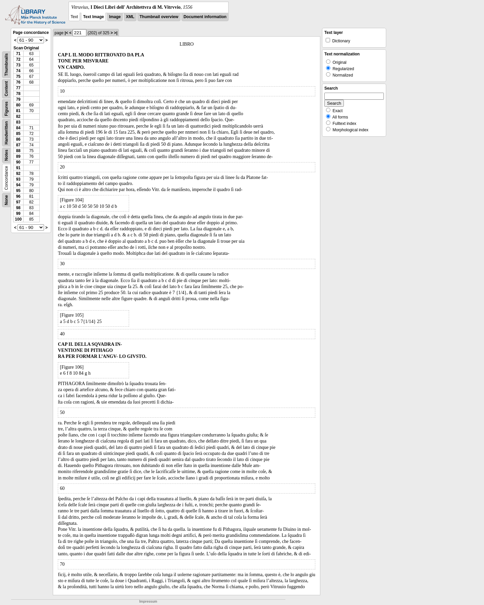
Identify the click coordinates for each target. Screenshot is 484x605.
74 (18, 70)
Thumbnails (6, 64)
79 (18, 99)
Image (115, 16)
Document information (205, 16)
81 (18, 110)
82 (18, 116)
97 (18, 202)
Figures (6, 108)
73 (18, 65)
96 (18, 196)
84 (18, 128)
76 (18, 82)
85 (18, 133)
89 (18, 156)
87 (18, 145)
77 (18, 88)
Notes (6, 155)
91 (18, 168)
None (6, 200)
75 (18, 76)
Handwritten (6, 132)
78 (18, 93)
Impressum (148, 601)
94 (18, 185)
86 (18, 139)
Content (6, 88)
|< (66, 33)
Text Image (93, 16)
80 (18, 105)
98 (18, 207)
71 (18, 53)
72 (18, 59)
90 (18, 162)
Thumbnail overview (158, 16)
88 (18, 150)
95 (18, 190)
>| (115, 33)
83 (18, 122)
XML (130, 16)
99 (18, 213)
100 (18, 219)
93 (18, 179)
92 (18, 173)
